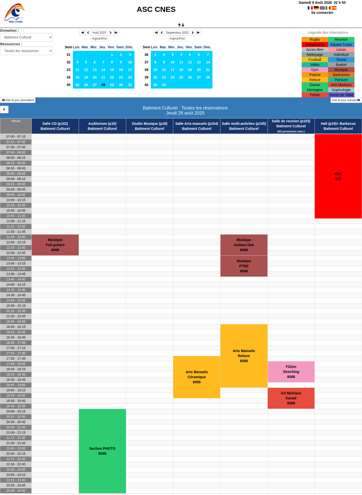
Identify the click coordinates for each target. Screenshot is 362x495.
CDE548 (338, 176)
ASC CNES (156, 9)
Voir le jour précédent (18, 100)
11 (77, 70)
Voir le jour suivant (346, 100)
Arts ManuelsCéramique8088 (197, 377)
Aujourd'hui (99, 38)
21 (103, 77)
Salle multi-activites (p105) (244, 124)
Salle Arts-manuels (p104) (196, 124)
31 (69, 55)
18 (77, 77)
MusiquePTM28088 (244, 266)
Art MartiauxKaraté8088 (291, 398)
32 (69, 62)
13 (95, 70)
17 (130, 70)
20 (95, 77)
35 (69, 85)
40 (147, 85)
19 (86, 77)
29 (112, 85)
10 (130, 62)
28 (208, 77)
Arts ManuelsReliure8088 (244, 356)
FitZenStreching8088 (291, 372)
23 (121, 77)
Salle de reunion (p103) (291, 121)
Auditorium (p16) (102, 124)
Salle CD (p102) (55, 124)
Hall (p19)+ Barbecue (338, 124)
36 (147, 55)
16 (121, 70)
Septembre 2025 (177, 32)
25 (77, 85)
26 (86, 85)
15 (112, 70)
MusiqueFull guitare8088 (55, 245)
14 (103, 70)
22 (112, 77)
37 (147, 62)
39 (147, 77)
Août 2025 (99, 32)
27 (95, 85)
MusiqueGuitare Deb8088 (244, 245)
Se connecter (322, 13)
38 (147, 70)
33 (69, 70)
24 (130, 77)
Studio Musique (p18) (149, 124)
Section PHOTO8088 (102, 450)
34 (69, 77)
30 (121, 85)
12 (86, 70)
